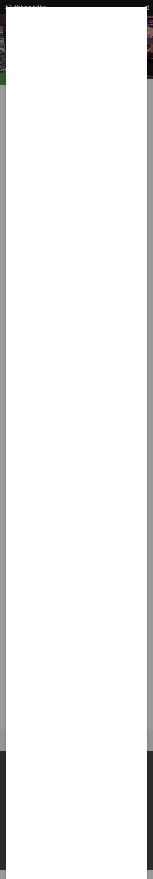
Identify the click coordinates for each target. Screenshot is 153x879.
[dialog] (76, 22)
